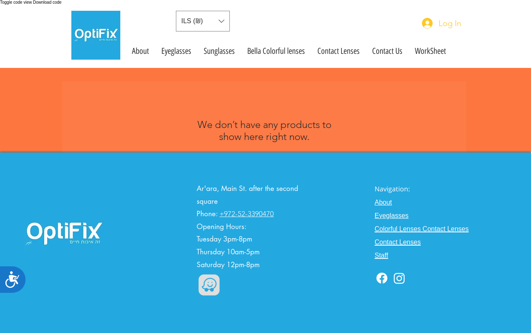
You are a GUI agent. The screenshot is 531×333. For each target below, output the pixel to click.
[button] (203, 21)
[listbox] (203, 21)
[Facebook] (382, 278)
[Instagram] (399, 278)
